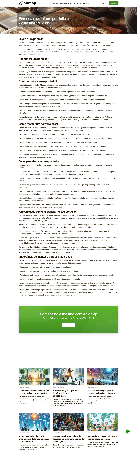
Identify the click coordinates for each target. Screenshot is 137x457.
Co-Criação (77, 3)
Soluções (55, 3)
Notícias (86, 3)
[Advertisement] (68, 354)
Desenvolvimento (65, 3)
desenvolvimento (24, 16)
